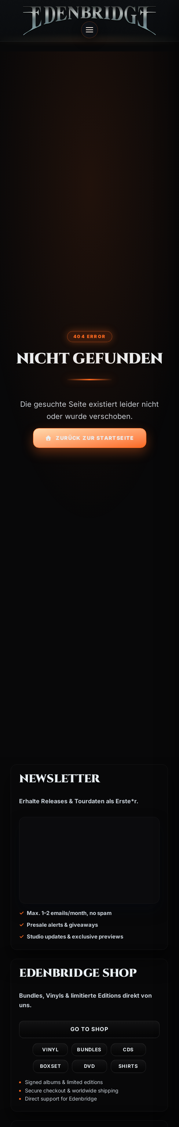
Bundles (89, 1049)
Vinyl (51, 1049)
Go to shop (89, 1029)
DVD (89, 1066)
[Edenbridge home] (89, 20)
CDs (128, 1049)
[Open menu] (89, 29)
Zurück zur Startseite (89, 438)
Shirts (128, 1066)
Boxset (50, 1066)
